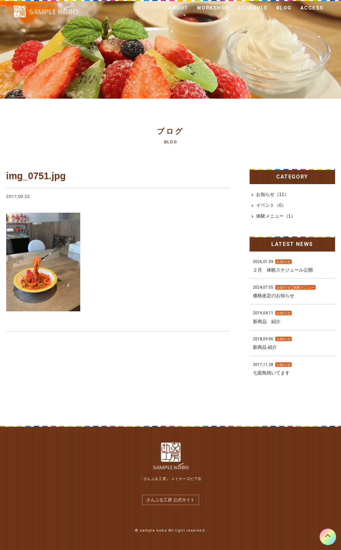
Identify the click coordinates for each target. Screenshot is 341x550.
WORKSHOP (213, 8)
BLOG (284, 8)
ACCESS (312, 8)
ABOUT (178, 8)
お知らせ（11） (272, 194)
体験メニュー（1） (276, 216)
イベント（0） (271, 205)
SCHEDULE (253, 8)
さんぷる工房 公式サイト (170, 499)
